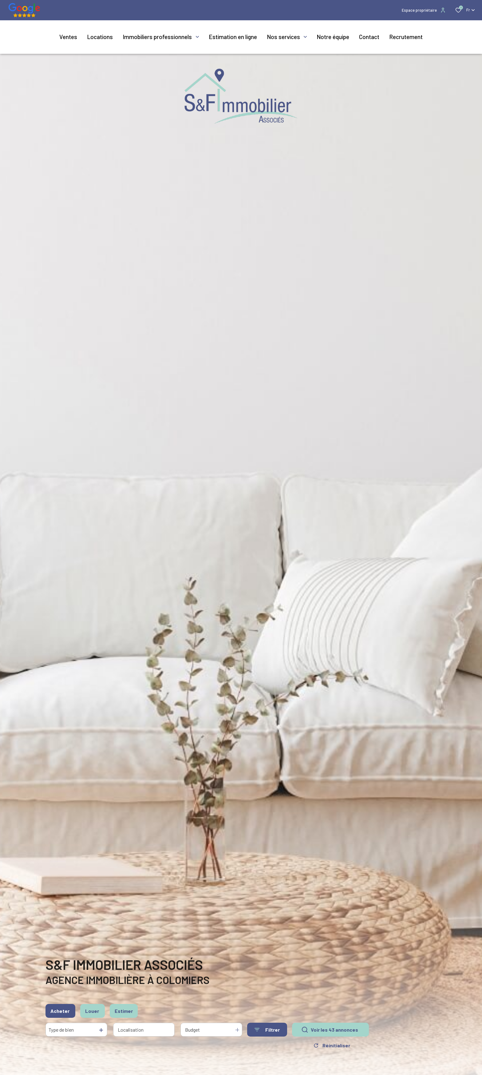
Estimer (124, 1011)
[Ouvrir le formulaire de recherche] (267, 1030)
